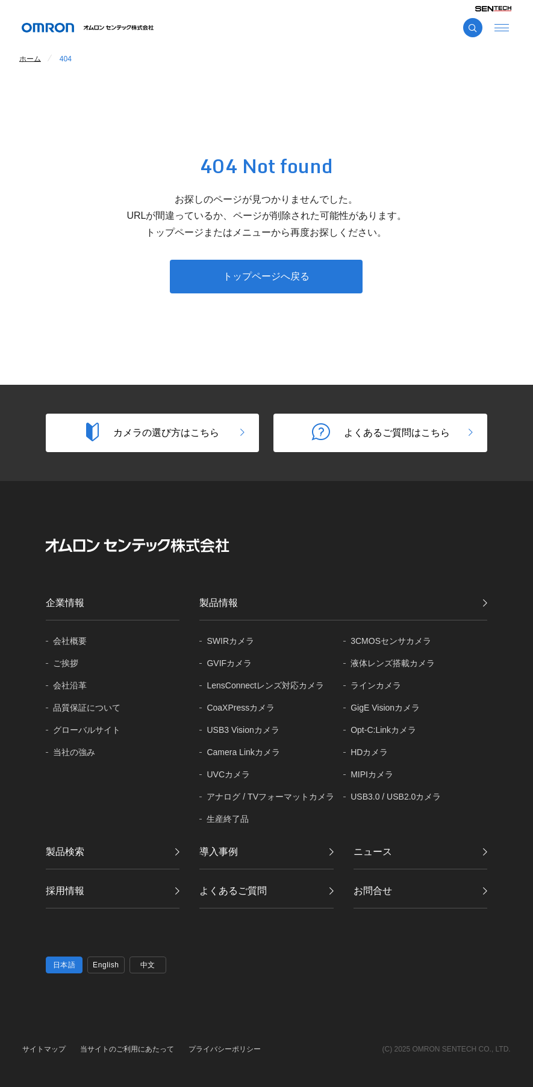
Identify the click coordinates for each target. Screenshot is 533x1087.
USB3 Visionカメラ (243, 730)
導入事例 (218, 852)
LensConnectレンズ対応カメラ (265, 685)
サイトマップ (44, 1049)
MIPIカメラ (372, 774)
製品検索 (65, 852)
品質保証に (86, 708)
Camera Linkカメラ (243, 752)
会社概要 (70, 641)
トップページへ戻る (266, 276)
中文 (147, 965)
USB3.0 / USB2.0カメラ (396, 796)
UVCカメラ (228, 774)
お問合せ (373, 891)
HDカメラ (369, 752)
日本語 (64, 965)
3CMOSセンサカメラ (391, 641)
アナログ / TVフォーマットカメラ (270, 796)
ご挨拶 (65, 663)
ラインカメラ (376, 685)
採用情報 (65, 891)
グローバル (86, 730)
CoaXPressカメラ (241, 707)
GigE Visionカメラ (385, 707)
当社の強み (74, 752)
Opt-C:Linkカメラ (383, 730)
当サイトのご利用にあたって (127, 1049)
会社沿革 (70, 685)
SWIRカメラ (230, 641)
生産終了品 (228, 819)
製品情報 (218, 603)
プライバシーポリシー (225, 1049)
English (106, 965)
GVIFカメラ (229, 663)
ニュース (373, 852)
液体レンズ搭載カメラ (393, 663)
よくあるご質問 (233, 891)
